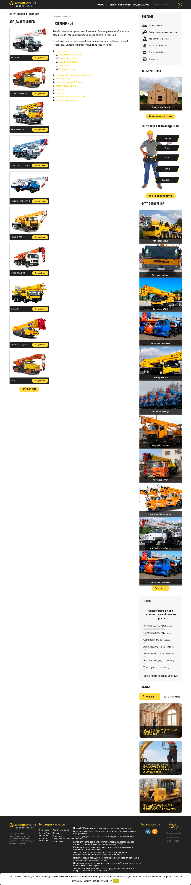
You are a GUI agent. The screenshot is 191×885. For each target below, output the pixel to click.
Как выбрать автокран (45, 834)
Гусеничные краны (68, 62)
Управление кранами (67, 100)
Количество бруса (161, 107)
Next (179, 92)
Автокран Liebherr (161, 275)
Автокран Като (160, 377)
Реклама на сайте (60, 830)
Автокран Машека (160, 446)
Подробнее (40, 58)
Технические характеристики (71, 96)
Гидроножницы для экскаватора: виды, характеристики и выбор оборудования (104, 832)
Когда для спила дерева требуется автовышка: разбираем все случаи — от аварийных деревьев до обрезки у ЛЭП (103, 843)
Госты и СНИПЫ (156, 52)
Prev (142, 92)
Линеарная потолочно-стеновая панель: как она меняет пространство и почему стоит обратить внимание (100, 853)
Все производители (161, 195)
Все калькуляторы (160, 116)
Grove (167, 148)
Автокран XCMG (160, 309)
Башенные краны (68, 58)
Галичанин (167, 180)
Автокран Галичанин (160, 582)
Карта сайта (58, 841)
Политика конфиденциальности (62, 837)
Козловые (64, 65)
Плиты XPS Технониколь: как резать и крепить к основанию (102, 828)
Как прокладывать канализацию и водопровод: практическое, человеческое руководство (103, 848)
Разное (59, 93)
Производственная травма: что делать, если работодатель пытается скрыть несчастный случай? (107, 864)
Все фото (160, 588)
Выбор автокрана (120, 4)
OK (116, 881)
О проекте (44, 830)
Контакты (57, 833)
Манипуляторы (67, 69)
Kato (167, 157)
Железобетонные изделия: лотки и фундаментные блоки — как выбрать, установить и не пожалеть (103, 869)
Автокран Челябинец (160, 548)
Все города (29, 389)
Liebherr (167, 138)
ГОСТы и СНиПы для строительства (74, 75)
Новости (102, 4)
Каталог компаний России (69, 82)
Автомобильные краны (71, 54)
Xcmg (167, 169)
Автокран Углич (160, 480)
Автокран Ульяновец (160, 514)
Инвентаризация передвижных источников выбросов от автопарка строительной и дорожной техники (106, 859)
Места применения (66, 86)
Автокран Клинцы (160, 411)
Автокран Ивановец (160, 343)
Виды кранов (141, 4)
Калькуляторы (63, 78)
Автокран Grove (160, 241)
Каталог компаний (43, 839)
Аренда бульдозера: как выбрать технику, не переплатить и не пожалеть (103, 837)
